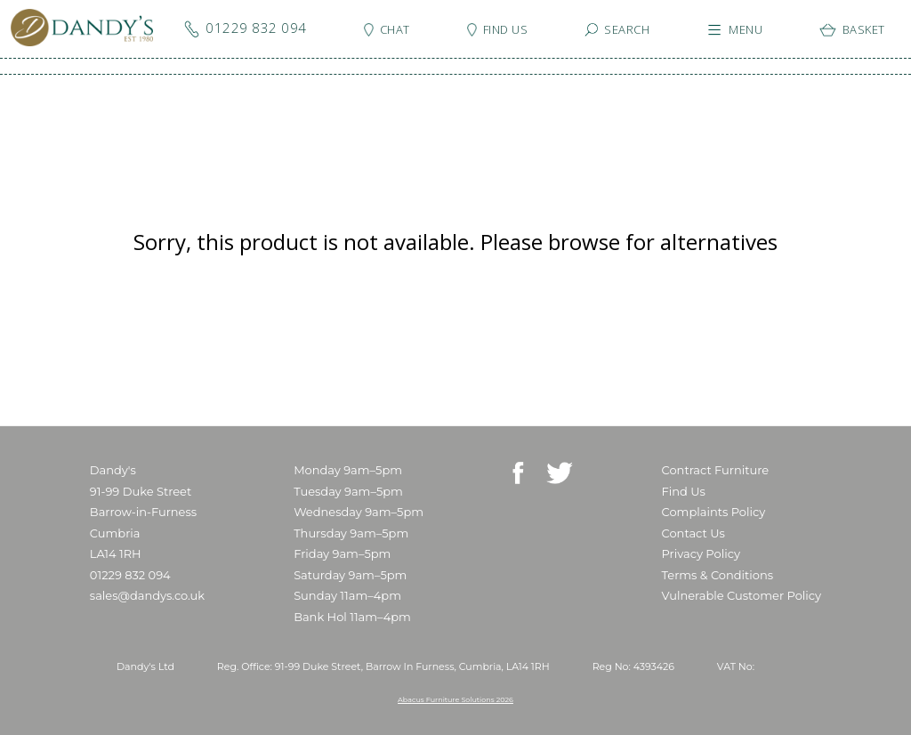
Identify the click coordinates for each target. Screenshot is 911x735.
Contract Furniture (716, 470)
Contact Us (693, 533)
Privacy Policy (701, 553)
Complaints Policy (714, 512)
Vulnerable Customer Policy (742, 595)
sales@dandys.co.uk (147, 595)
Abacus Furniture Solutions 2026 (455, 699)
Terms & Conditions (717, 575)
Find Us (683, 491)
